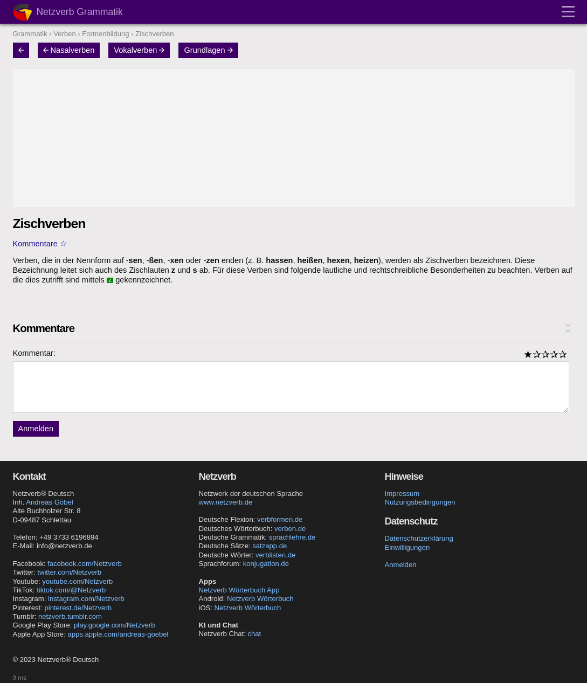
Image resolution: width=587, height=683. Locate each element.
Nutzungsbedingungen (420, 502)
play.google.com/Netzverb (114, 625)
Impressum (402, 493)
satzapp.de (269, 546)
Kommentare (35, 243)
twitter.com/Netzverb (69, 572)
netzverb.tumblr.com (70, 616)
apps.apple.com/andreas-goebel (117, 634)
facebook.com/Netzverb (84, 564)
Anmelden (36, 428)
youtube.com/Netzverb (77, 581)
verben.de (290, 529)
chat (254, 634)
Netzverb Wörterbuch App (239, 590)
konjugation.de (266, 564)
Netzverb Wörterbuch (260, 599)
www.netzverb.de (226, 502)
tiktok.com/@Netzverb (71, 590)
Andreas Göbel (49, 502)
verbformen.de (279, 519)
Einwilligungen (407, 547)
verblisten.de (275, 555)
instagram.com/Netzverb (86, 599)
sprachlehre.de (292, 537)
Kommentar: (34, 353)
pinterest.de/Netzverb (77, 608)
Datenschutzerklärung (419, 538)
